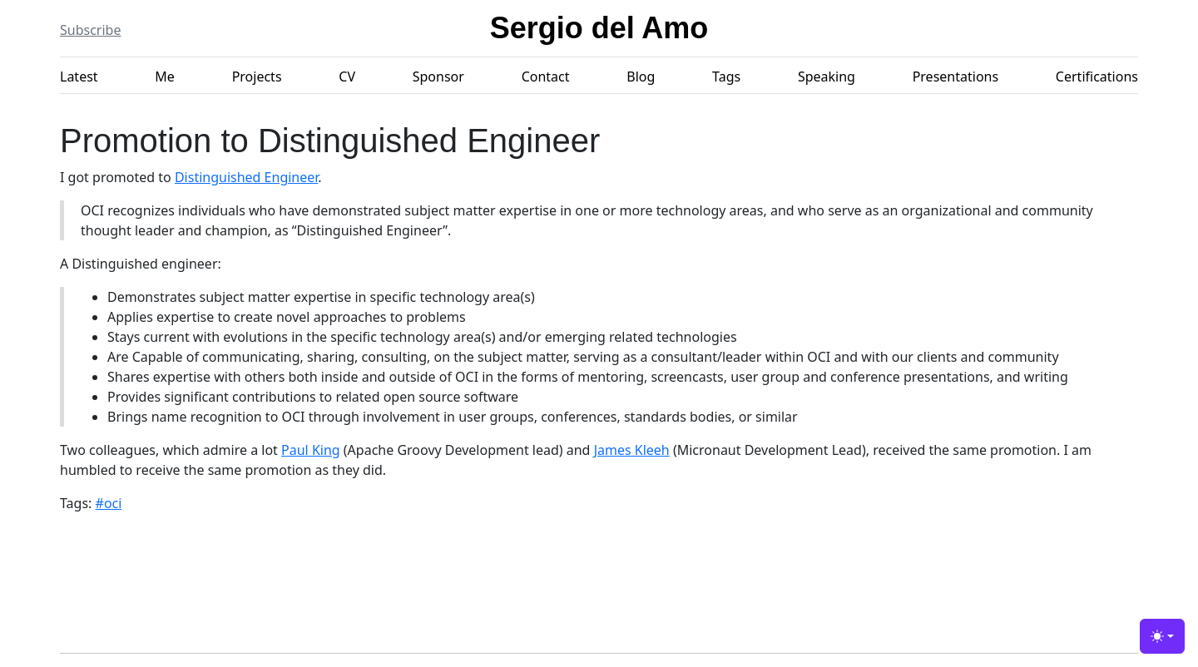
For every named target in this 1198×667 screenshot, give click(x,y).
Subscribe (90, 30)
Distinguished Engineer (246, 177)
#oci (109, 503)
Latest (79, 76)
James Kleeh (632, 450)
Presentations (955, 76)
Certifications (1097, 76)
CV (347, 76)
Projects (257, 76)
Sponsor (438, 76)
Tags (726, 76)
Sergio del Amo (599, 28)
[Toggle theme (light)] (1162, 636)
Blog (640, 76)
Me (165, 76)
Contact (546, 76)
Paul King (310, 450)
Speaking (826, 76)
